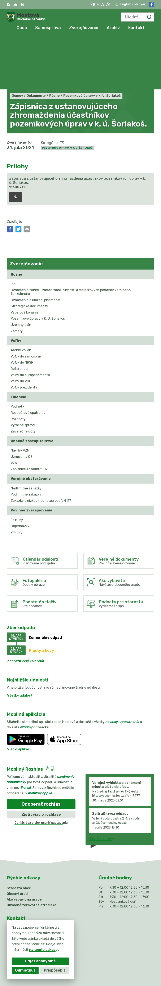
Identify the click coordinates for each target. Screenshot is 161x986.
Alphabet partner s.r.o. (135, 964)
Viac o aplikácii (19, 695)
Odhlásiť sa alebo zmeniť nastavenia (41, 768)
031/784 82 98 (19, 907)
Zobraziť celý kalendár (25, 607)
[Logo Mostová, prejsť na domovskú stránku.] (26, 17)
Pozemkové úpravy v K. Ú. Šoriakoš (67, 93)
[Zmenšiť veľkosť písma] (98, 4)
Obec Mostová (142, 969)
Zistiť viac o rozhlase (41, 760)
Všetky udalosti (20, 641)
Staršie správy (101, 784)
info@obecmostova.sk (25, 912)
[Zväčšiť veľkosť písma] (108, 4)
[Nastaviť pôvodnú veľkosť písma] (102, 4)
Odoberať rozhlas (41, 750)
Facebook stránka (22, 916)
